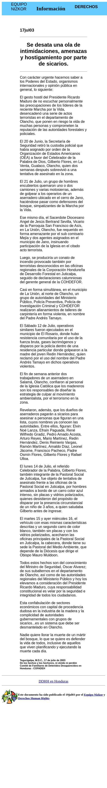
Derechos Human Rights (33, 698)
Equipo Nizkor (93, 694)
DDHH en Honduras (53, 681)
